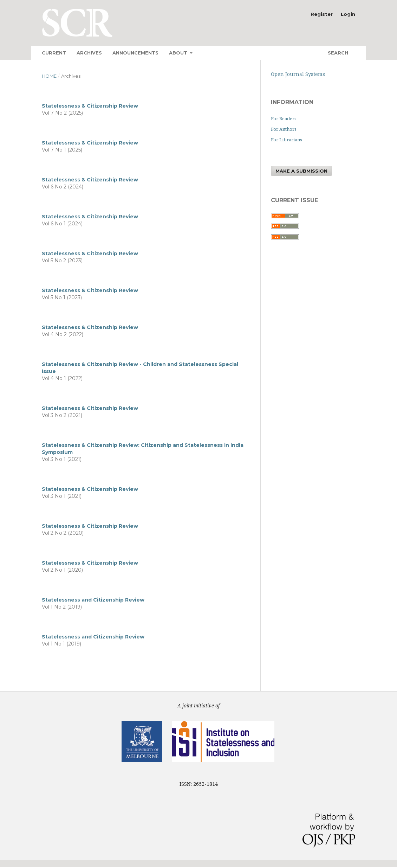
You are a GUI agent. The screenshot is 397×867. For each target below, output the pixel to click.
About (179, 53)
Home (49, 76)
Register (322, 14)
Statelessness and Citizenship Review (93, 600)
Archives (89, 53)
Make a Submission (301, 171)
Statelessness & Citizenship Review (90, 106)
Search (337, 53)
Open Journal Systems (298, 74)
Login (348, 14)
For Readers (284, 118)
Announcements (135, 53)
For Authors (284, 129)
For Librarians (286, 139)
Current (54, 53)
